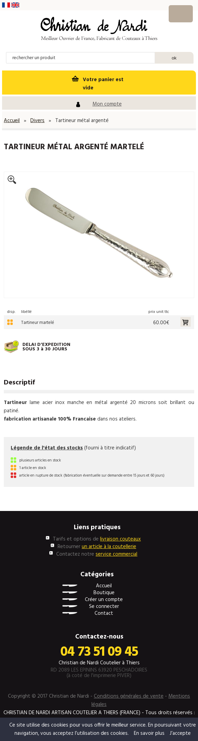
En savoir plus (149, 733)
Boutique (104, 593)
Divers (37, 121)
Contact (104, 613)
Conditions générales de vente (129, 696)
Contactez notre (96, 554)
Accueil (12, 121)
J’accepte (180, 733)
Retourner (97, 547)
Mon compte (107, 104)
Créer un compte (104, 600)
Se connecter (104, 607)
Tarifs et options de (97, 539)
